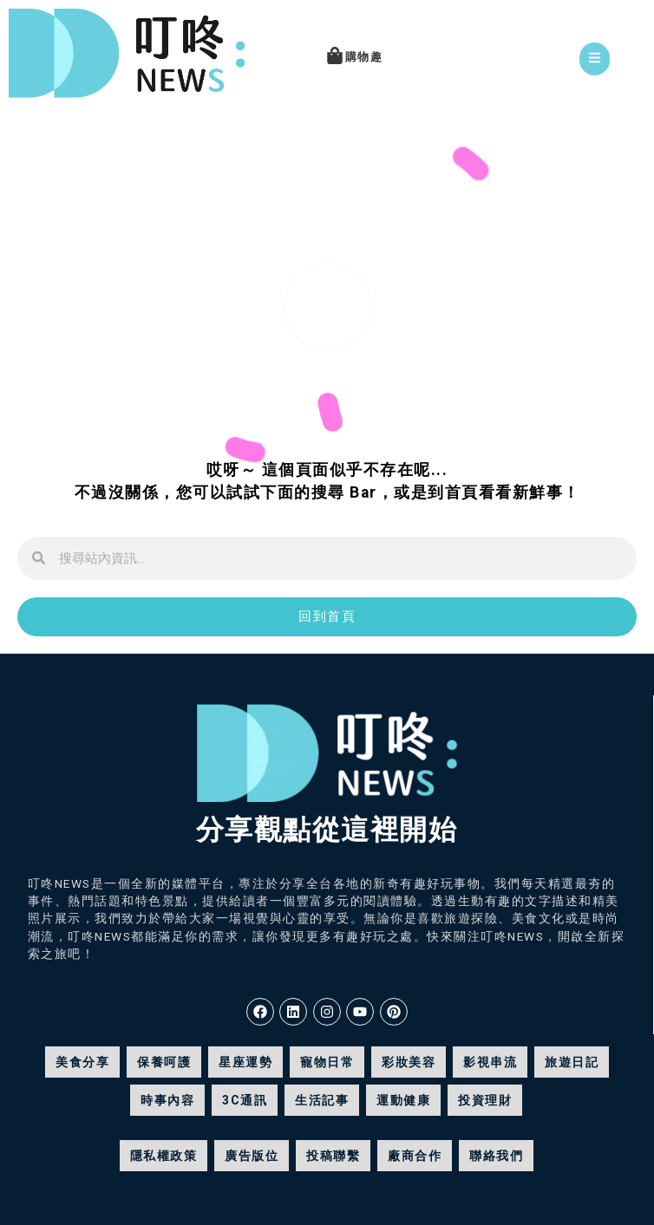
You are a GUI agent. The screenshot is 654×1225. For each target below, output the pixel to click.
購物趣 (364, 56)
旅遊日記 (571, 1062)
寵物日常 (327, 1062)
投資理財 (485, 1100)
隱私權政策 (164, 1156)
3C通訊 (244, 1100)
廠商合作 (414, 1156)
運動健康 (403, 1100)
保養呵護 (164, 1062)
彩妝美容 (408, 1062)
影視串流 (490, 1062)
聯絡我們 (496, 1156)
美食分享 (82, 1062)
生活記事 (322, 1100)
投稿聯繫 (333, 1156)
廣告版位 (251, 1156)
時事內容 (167, 1100)
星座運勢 (245, 1062)
